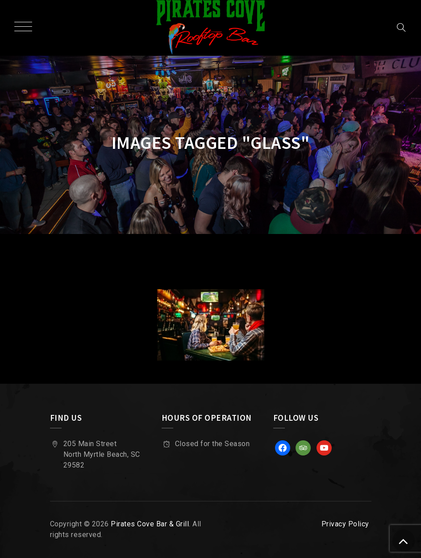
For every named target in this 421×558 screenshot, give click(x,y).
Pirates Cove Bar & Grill (150, 524)
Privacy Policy (345, 524)
